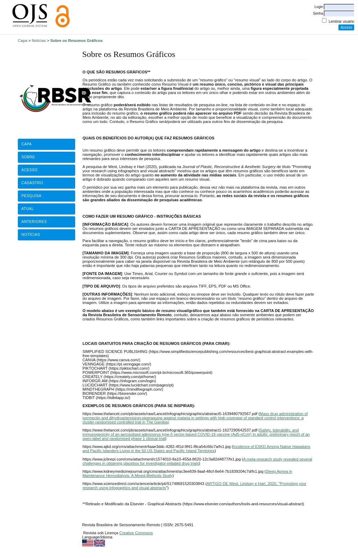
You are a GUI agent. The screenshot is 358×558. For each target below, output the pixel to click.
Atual (27, 209)
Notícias (39, 40)
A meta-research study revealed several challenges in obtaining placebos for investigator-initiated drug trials (197, 461)
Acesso (29, 170)
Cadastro (32, 183)
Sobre (28, 157)
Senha (318, 13)
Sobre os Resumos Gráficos (76, 40)
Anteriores (34, 222)
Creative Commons (136, 533)
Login (319, 7)
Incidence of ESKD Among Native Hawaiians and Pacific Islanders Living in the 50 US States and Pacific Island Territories (196, 448)
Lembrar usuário (341, 21)
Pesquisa (31, 196)
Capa (22, 40)
